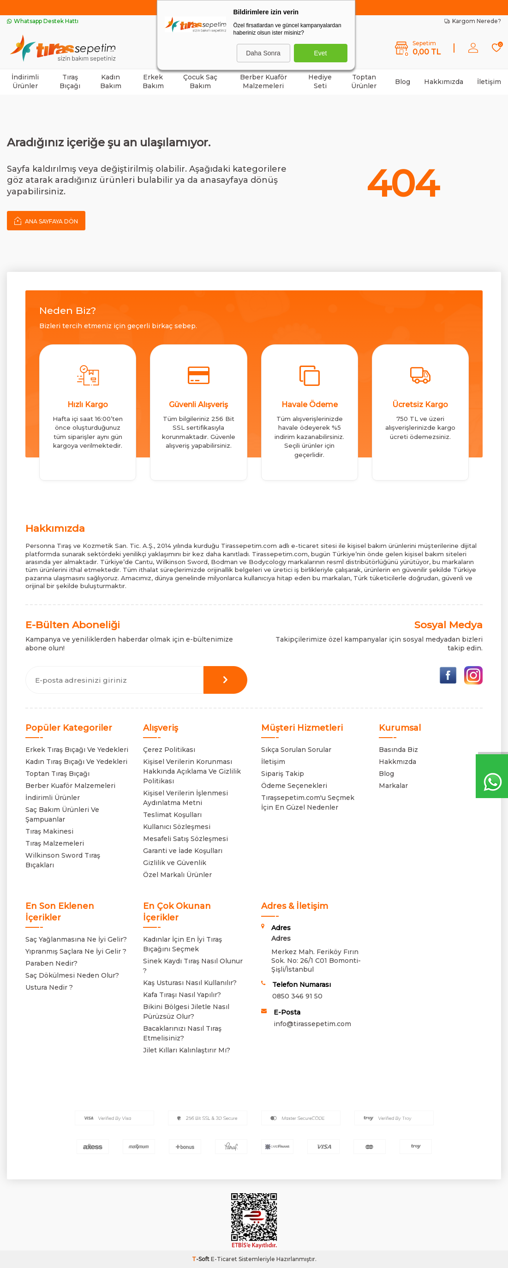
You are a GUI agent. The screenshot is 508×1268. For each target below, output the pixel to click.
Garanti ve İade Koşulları (182, 851)
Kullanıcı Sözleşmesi (176, 827)
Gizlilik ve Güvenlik (174, 863)
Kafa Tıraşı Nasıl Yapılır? (182, 995)
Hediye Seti (320, 81)
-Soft (201, 1259)
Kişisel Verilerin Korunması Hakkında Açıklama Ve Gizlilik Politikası (192, 771)
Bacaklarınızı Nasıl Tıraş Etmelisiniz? (182, 1033)
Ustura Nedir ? (49, 987)
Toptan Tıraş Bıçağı (57, 773)
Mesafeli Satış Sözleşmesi (185, 839)
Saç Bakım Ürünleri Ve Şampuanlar (62, 814)
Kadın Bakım (110, 81)
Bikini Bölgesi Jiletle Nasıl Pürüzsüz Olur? (186, 1012)
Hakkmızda (397, 761)
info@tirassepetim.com (312, 1024)
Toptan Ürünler (364, 81)
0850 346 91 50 (297, 996)
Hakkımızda (443, 82)
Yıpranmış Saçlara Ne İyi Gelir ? (75, 951)
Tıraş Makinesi (49, 831)
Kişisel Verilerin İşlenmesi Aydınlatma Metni (185, 798)
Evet (320, 53)
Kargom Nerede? (472, 21)
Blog (402, 82)
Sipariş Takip (282, 773)
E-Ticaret (224, 1259)
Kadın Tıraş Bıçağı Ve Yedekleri (76, 761)
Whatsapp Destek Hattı (42, 21)
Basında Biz (398, 749)
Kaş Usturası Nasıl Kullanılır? (190, 983)
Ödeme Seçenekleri (294, 785)
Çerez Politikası (169, 749)
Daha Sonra (263, 53)
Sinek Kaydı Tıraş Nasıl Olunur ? (193, 966)
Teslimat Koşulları (172, 815)
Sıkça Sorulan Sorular (296, 749)
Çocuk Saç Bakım (200, 81)
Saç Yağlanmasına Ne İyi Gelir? (76, 939)
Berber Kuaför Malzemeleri (263, 81)
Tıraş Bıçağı (70, 81)
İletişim (489, 82)
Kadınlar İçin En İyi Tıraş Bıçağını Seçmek (182, 944)
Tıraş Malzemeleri (54, 843)
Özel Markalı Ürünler (177, 875)
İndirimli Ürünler (25, 81)
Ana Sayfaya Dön (46, 221)
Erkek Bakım (153, 81)
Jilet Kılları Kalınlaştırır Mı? (186, 1050)
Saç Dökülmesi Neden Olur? (72, 975)
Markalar (393, 785)
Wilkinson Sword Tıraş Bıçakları (62, 860)
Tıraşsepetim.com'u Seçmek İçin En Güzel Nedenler (307, 802)
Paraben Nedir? (51, 963)
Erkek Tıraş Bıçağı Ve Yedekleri (76, 749)
